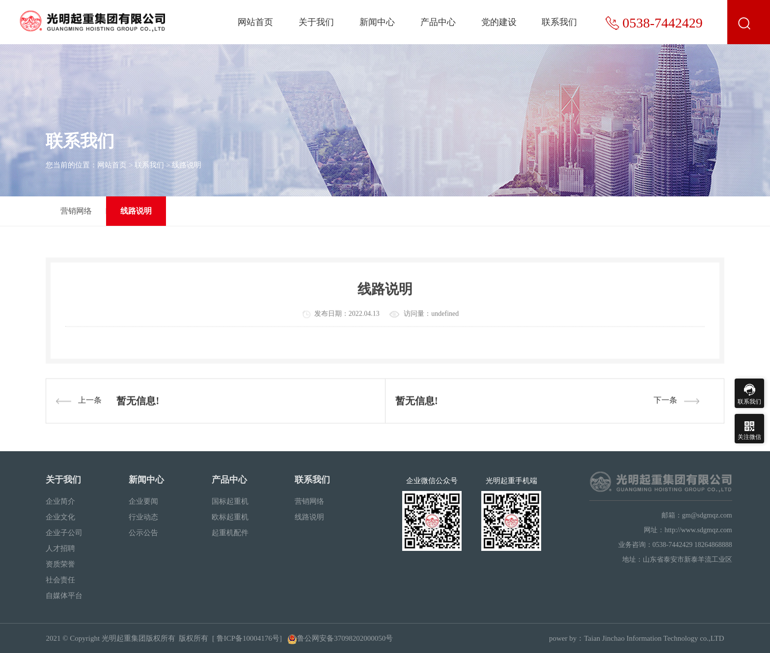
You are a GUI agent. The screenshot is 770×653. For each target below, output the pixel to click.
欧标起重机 (230, 517)
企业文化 (60, 517)
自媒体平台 (64, 595)
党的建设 (499, 22)
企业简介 (60, 501)
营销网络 (76, 211)
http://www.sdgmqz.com (698, 530)
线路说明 (186, 165)
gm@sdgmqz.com (707, 515)
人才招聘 (60, 548)
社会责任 (60, 580)
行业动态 (143, 517)
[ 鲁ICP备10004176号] (247, 638)
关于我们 (316, 22)
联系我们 (559, 22)
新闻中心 (377, 22)
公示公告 (143, 533)
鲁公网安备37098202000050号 (340, 638)
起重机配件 (230, 533)
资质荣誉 (60, 564)
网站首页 (255, 22)
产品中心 (438, 22)
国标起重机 (230, 501)
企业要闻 (143, 501)
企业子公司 (64, 533)
